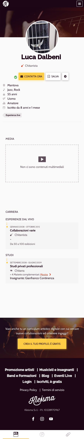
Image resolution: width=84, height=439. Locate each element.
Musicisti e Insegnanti (56, 370)
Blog (45, 376)
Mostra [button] (45, 274)
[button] (80, 4)
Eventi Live (63, 376)
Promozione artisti (19, 370)
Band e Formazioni (21, 376)
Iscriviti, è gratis (49, 382)
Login (27, 382)
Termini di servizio (53, 390)
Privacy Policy (28, 390)
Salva (53, 76)
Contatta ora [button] (31, 76)
